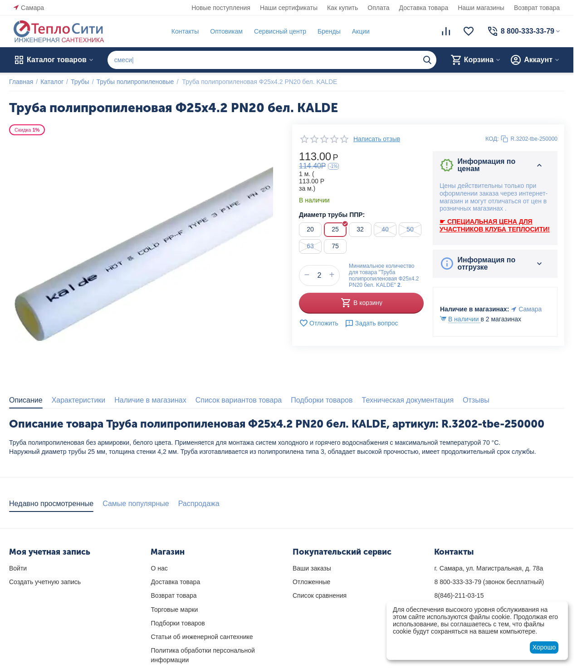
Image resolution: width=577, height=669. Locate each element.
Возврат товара (537, 7)
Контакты (185, 31)
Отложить (318, 323)
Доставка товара (424, 7)
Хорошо (544, 647)
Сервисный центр (280, 31)
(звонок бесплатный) (489, 581)
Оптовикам (226, 31)
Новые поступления (220, 7)
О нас (159, 568)
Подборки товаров (178, 623)
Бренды (329, 31)
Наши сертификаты (289, 7)
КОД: (492, 138)
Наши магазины (481, 7)
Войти (18, 568)
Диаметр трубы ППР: (332, 214)
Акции (361, 31)
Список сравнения (320, 595)
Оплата (378, 7)
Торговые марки (174, 609)
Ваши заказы (312, 568)
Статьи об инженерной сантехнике (202, 636)
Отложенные (311, 581)
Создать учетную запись (45, 581)
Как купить (342, 7)
